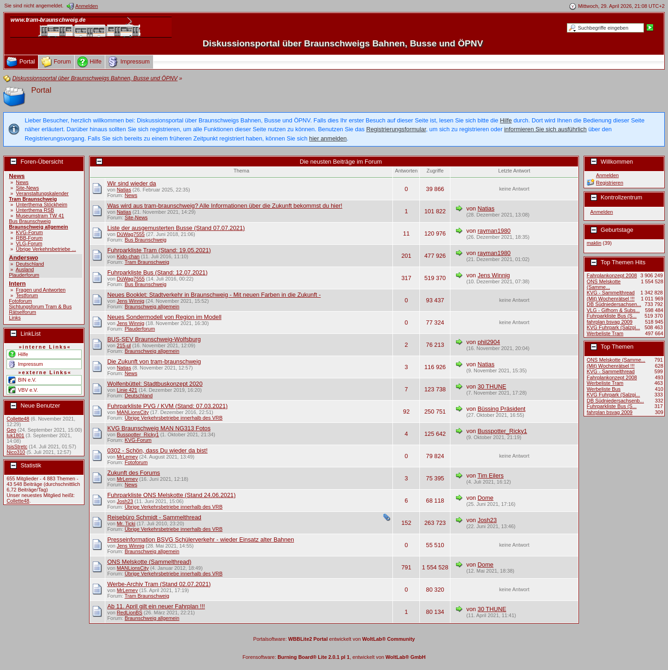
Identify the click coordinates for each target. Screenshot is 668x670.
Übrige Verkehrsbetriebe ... (46, 249)
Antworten (406, 170)
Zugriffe (435, 170)
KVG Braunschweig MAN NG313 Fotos (159, 428)
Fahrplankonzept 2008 (612, 275)
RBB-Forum (29, 238)
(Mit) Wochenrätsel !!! (611, 298)
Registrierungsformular (396, 129)
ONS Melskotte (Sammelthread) (149, 561)
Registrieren (609, 182)
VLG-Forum (29, 243)
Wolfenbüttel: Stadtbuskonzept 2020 (154, 383)
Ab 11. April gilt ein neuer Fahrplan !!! (156, 606)
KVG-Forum (29, 232)
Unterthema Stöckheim (41, 204)
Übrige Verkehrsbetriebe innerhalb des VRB (174, 418)
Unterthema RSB (35, 210)
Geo (11, 430)
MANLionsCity (133, 412)
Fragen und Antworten (40, 290)
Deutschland (30, 264)
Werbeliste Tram (605, 333)
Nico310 (15, 452)
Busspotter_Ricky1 (138, 434)
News (17, 175)
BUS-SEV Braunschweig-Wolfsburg (154, 339)
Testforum (27, 295)
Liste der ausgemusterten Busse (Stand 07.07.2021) (176, 227)
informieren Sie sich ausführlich (545, 129)
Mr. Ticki (126, 523)
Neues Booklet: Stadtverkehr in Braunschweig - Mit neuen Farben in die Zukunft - (214, 294)
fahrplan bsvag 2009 (610, 322)
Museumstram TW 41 (40, 215)
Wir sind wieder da (131, 183)
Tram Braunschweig (33, 199)
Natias (124, 189)
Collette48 (17, 418)
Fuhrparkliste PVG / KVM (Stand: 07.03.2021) (167, 405)
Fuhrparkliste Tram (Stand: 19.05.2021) (159, 250)
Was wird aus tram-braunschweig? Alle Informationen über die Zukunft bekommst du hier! (224, 205)
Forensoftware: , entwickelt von (334, 657)
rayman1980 (494, 230)
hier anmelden (328, 138)
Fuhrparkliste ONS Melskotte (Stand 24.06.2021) (171, 494)
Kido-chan (128, 256)
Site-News (27, 188)
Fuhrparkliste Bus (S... (612, 316)
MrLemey (127, 456)
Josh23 (125, 501)
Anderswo (23, 257)
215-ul (124, 345)
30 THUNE (492, 386)
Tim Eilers (490, 475)
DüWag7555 (131, 234)
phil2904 (489, 341)
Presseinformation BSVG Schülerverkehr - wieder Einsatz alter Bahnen (200, 539)
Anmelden (607, 175)
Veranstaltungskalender (42, 193)
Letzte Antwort (514, 170)
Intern (17, 283)
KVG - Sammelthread (611, 292)
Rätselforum (22, 312)
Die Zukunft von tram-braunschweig (154, 361)
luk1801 (15, 435)
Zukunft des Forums (133, 472)
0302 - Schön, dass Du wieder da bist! (157, 450)
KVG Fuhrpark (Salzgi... (613, 327)
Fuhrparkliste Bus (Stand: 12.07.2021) (157, 272)
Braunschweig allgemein (38, 227)
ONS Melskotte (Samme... (604, 284)
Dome (486, 497)
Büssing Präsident (502, 408)
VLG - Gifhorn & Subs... (613, 310)
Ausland (25, 269)
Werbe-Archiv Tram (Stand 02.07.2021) (159, 584)
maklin (594, 243)
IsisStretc (16, 446)
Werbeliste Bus (604, 389)
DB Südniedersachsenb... (615, 400)
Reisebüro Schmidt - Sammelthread (154, 517)
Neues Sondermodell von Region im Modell (164, 316)
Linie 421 (127, 390)
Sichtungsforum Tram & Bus (40, 306)
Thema (241, 170)
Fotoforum (20, 301)
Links (14, 317)
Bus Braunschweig (30, 221)
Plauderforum (24, 275)
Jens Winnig (494, 275)
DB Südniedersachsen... (614, 304)
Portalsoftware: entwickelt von (334, 639)
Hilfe (506, 120)
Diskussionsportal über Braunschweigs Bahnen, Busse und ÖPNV (343, 43)
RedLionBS (129, 612)
